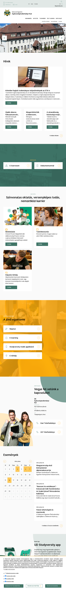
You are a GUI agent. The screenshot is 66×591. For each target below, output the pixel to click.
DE (29, 3)
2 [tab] (27, 51)
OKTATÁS (35, 18)
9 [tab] (37, 51)
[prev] (4, 461)
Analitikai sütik (10, 578)
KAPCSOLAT (59, 18)
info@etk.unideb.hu (40, 410)
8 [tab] (36, 51)
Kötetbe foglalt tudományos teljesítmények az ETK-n (27, 90)
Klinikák (36, 3)
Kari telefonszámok (9, 2)
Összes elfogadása (52, 586)
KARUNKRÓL (28, 18)
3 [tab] (28, 51)
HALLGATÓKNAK (54, 21)
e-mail (16, 4)
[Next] (61, 38)
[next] (30, 461)
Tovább (9, 103)
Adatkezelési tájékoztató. (21, 567)
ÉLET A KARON (50, 18)
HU (60, 3)
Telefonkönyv (8, 4)
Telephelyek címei (39, 414)
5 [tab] (31, 51)
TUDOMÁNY (42, 18)
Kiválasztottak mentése (12, 586)
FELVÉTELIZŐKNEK (46, 21)
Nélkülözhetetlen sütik (12, 573)
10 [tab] (39, 51)
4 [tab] (30, 51)
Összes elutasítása (33, 586)
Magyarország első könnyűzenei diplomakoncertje (44, 467)
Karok (32, 3)
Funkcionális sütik (10, 576)
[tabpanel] (33, 38)
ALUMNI (60, 21)
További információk (9, 569)
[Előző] (4, 38)
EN (62, 3)
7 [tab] (34, 51)
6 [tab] (33, 51)
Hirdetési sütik (10, 581)
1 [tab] (25, 51)
